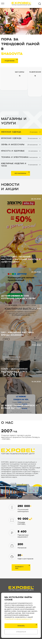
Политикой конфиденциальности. (18, 619)
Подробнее (9, 61)
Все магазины (20, 173)
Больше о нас (19, 567)
